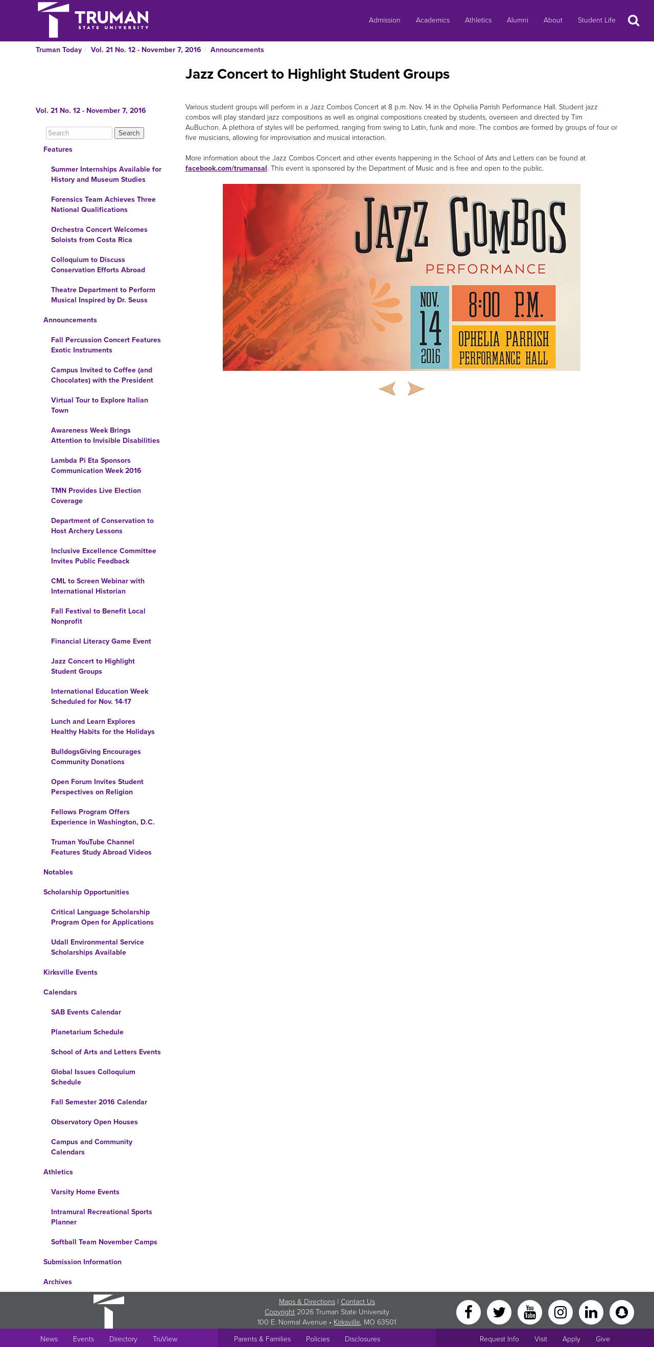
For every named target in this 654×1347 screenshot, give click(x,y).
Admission (385, 20)
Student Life (597, 20)
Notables (58, 872)
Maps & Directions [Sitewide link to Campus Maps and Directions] (307, 1301)
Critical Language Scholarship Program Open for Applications (102, 917)
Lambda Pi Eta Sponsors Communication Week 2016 (96, 465)
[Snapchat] (622, 1311)
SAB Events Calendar (86, 1012)
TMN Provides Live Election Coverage (96, 495)
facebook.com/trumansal (226, 168)
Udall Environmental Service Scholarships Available (97, 947)
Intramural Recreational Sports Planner (101, 1217)
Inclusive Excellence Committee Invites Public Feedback (103, 556)
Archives (57, 1282)
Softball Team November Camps (104, 1242)
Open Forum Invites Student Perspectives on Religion (97, 786)
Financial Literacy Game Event (101, 641)
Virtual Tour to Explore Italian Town (99, 405)
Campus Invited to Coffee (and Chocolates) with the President (102, 375)
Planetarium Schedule (87, 1032)
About (553, 20)
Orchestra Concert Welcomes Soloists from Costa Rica (99, 234)
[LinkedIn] (592, 1311)
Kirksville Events (70, 972)
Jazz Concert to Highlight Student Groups (93, 666)
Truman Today (59, 49)
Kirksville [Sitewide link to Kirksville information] (347, 1322)
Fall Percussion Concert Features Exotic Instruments (106, 345)
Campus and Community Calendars (91, 1147)
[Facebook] (469, 1311)
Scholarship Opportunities (86, 892)
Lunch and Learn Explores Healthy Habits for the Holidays (103, 726)
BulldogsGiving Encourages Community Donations (96, 756)
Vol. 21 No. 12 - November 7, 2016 (146, 49)
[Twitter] (500, 1311)
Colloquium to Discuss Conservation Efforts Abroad (98, 264)
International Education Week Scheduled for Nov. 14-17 (99, 696)
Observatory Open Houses (94, 1122)
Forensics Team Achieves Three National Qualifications (103, 204)
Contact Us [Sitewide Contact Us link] (358, 1301)
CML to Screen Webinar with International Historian (98, 586)
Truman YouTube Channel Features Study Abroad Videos (101, 847)
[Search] (79, 133)
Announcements (237, 49)
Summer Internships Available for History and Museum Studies (106, 174)
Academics (433, 20)
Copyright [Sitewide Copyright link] (280, 1312)
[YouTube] (531, 1311)
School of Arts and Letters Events (106, 1052)
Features (58, 149)
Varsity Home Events (85, 1192)
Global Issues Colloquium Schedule (93, 1077)
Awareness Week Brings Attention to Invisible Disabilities (105, 435)
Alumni (517, 20)
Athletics (478, 20)
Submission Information (82, 1262)
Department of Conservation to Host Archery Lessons (102, 525)
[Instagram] (561, 1311)
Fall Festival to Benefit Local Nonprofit (98, 616)
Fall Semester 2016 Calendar (99, 1102)
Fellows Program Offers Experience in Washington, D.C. (103, 817)
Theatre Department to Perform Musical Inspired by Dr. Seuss (103, 295)
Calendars (60, 992)
